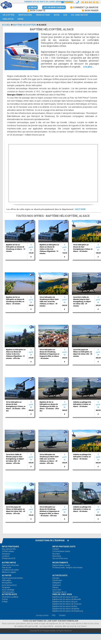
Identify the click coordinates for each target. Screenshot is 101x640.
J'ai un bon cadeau (54, 7)
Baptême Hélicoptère (24, 25)
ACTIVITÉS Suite (59, 575)
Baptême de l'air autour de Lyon (64, 602)
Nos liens (56, 554)
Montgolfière (7, 583)
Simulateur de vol (59, 592)
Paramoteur (57, 580)
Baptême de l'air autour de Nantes (65, 609)
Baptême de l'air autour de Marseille (66, 599)
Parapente (6, 587)
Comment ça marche (84, 7)
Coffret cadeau (8, 551)
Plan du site (6, 567)
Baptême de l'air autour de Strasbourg (67, 611)
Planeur (55, 587)
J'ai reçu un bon (42, 615)
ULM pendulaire (8, 592)
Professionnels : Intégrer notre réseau (67, 567)
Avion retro (56, 590)
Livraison (5, 556)
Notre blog (56, 556)
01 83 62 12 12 (89, 2)
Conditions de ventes (10, 570)
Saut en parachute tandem (12, 578)
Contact (67, 2)
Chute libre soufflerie (10, 597)
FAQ (53, 615)
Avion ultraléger (8, 590)
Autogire (55, 578)
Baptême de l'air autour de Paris (65, 597)
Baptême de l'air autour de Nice (64, 606)
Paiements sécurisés (10, 565)
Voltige (4, 602)
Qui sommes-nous (60, 558)
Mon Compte (36, 10)
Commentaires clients (61, 551)
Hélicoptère (6, 580)
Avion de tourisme (9, 585)
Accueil (6, 25)
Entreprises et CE (8, 558)
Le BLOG (32, 7)
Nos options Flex (9, 549)
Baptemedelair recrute (61, 565)
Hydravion (56, 585)
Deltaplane (56, 583)
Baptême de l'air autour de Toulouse (66, 604)
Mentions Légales (9, 572)
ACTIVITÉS (6, 575)
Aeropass (6, 554)
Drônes (5, 599)
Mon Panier (90, 10)
